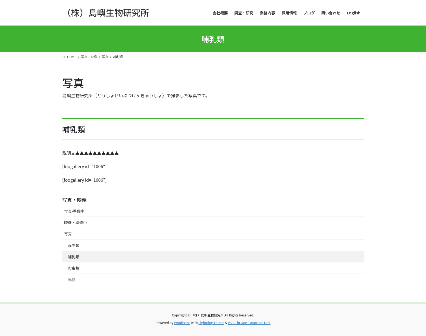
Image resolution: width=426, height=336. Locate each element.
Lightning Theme (211, 322)
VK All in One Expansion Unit (249, 322)
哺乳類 (73, 256)
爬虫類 (73, 268)
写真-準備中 (74, 211)
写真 (68, 234)
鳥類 (72, 279)
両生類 (73, 245)
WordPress (182, 322)
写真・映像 (74, 199)
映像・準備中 (75, 222)
